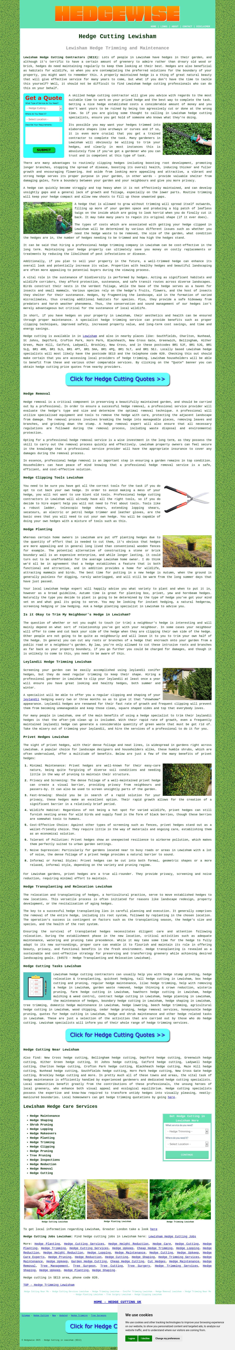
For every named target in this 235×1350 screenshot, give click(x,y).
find (36, 1057)
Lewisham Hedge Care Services (60, 1106)
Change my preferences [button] (167, 1338)
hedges (167, 57)
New (54, 1315)
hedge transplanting (83, 911)
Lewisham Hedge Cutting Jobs (172, 1236)
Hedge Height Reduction (128, 1244)
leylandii (31, 699)
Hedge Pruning (59, 1257)
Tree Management (54, 1266)
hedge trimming (174, 1005)
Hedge (27, 336)
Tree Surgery (139, 1266)
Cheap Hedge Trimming (154, 1248)
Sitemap (26, 1315)
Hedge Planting (47, 1244)
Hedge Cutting (187, 1244)
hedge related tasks (195, 1014)
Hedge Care (162, 1244)
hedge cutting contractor (108, 95)
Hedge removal (34, 402)
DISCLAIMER (203, 26)
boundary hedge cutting (121, 1000)
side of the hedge (104, 631)
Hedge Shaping (143, 1257)
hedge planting (106, 606)
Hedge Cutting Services (84, 1244)
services (125, 362)
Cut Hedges (156, 1261)
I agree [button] (131, 1338)
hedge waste (101, 233)
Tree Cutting (111, 1266)
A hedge (81, 204)
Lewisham (90, 336)
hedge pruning (122, 1009)
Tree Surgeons (98, 1315)
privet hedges (76, 874)
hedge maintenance (38, 1079)
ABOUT (175, 26)
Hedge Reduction (88, 1257)
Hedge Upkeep (122, 1248)
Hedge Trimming (53, 1248)
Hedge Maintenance (130, 1252)
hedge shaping (176, 1000)
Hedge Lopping (187, 1248)
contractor (77, 138)
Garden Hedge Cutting (89, 1261)
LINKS (163, 26)
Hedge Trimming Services (178, 1257)
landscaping (33, 958)
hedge (138, 100)
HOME (153, 26)
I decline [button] (145, 1338)
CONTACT (187, 26)
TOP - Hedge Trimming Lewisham (48, 1285)
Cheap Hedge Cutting (127, 1261)
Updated (63, 1315)
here (171, 1097)
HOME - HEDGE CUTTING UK (117, 1302)
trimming (205, 192)
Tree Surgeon (84, 1266)
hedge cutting (154, 83)
